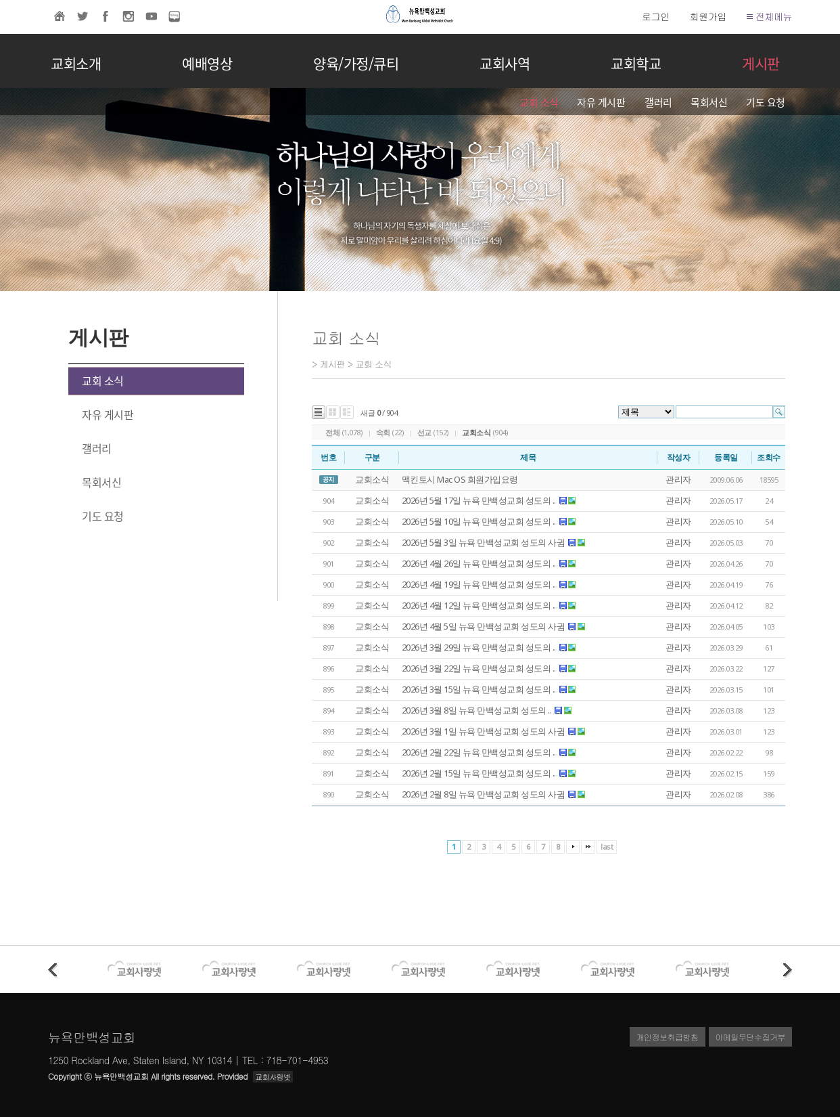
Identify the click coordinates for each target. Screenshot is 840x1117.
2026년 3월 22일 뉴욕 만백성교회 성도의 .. (479, 668)
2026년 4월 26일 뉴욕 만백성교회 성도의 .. (479, 563)
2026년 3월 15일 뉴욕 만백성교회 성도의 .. (479, 689)
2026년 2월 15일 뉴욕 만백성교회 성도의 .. (479, 773)
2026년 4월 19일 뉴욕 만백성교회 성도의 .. (479, 584)
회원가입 (708, 16)
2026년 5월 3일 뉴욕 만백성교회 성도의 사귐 (483, 542)
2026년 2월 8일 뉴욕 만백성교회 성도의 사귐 (483, 794)
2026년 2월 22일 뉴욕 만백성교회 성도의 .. (479, 752)
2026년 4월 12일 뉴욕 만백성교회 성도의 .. (479, 605)
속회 (383, 432)
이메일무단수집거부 (751, 1037)
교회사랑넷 (273, 1077)
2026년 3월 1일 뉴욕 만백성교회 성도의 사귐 (483, 731)
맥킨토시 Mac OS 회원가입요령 (460, 479)
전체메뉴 (769, 16)
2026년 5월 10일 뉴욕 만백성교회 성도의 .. (479, 521)
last (607, 846)
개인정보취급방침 (667, 1037)
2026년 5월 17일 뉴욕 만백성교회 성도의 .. (479, 500)
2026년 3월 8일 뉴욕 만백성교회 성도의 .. (477, 710)
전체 (332, 432)
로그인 (656, 16)
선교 (424, 432)
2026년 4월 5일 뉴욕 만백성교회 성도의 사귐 (483, 626)
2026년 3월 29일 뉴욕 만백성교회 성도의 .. (479, 647)
